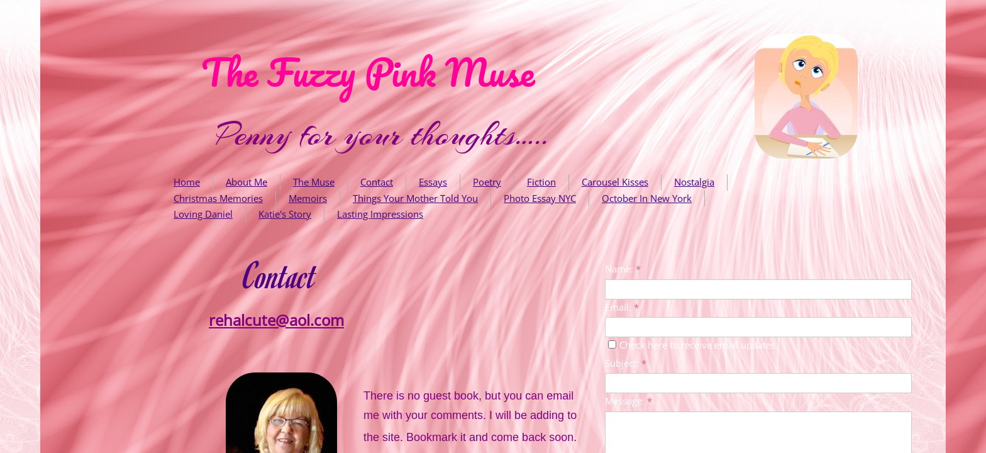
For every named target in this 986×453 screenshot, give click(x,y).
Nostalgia (694, 182)
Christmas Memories (218, 198)
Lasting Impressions (380, 214)
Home (187, 182)
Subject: (625, 363)
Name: (623, 268)
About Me (246, 182)
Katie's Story (284, 214)
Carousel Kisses (615, 182)
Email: (622, 307)
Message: (628, 400)
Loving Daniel (203, 214)
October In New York (647, 198)
